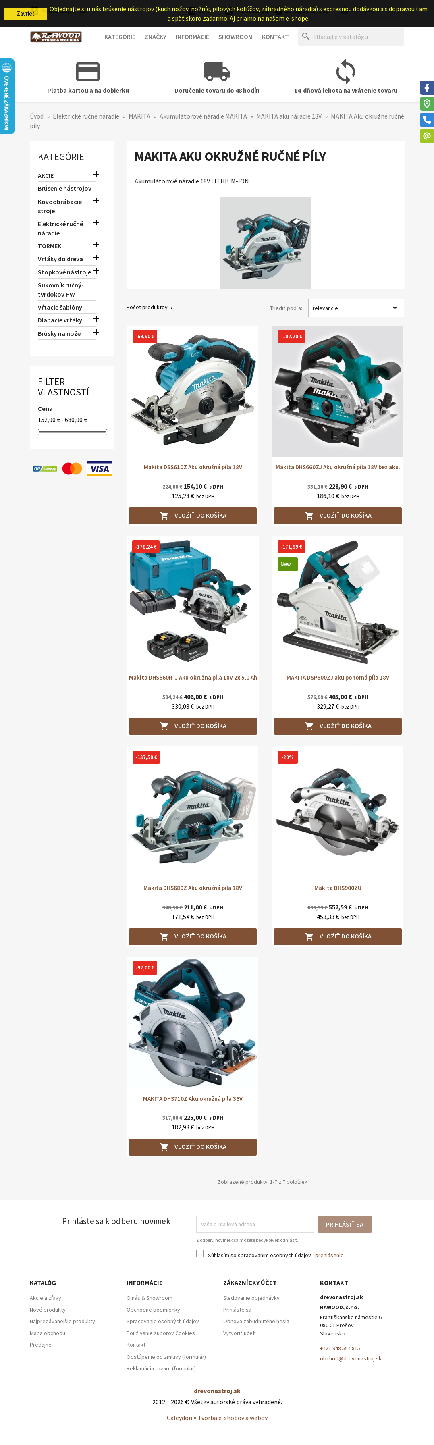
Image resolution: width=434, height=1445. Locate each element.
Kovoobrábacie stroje (60, 206)
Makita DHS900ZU (337, 888)
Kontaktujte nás (58, 10)
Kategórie (119, 37)
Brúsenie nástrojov (64, 188)
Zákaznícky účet (250, 1283)
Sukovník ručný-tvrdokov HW (61, 289)
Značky (155, 37)
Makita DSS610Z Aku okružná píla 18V (193, 467)
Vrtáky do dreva (60, 259)
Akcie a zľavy (45, 1298)
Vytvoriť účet (239, 1333)
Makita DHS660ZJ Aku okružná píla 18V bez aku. (338, 467)
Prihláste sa (237, 1309)
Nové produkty (48, 1309)
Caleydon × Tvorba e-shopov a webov (217, 1418)
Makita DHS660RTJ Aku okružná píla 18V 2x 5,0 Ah (193, 677)
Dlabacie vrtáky (60, 320)
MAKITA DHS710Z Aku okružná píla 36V (193, 1098)
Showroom (235, 37)
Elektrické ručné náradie (60, 228)
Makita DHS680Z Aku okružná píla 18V (192, 888)
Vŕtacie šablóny (60, 307)
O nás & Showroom (149, 1298)
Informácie (192, 37)
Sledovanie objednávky (251, 1298)
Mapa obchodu (47, 1333)
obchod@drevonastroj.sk (351, 1358)
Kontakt (275, 37)
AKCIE (46, 175)
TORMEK (49, 246)
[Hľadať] (351, 37)
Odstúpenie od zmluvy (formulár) (166, 1356)
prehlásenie (329, 1255)
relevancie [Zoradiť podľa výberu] (356, 308)
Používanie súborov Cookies (161, 1333)
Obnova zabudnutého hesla (256, 1321)
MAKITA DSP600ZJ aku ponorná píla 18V (338, 677)
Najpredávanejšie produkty (62, 1321)
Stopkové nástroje (64, 272)
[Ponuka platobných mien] (203, 11)
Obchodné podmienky (153, 1309)
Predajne (41, 1344)
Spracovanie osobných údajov (163, 1321)
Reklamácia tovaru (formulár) (161, 1368)
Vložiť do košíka (193, 516)
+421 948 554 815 (340, 1348)
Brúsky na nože (59, 333)
